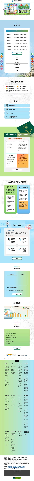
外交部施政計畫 (26, 400)
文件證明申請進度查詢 (26, 388)
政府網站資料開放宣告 (17, 470)
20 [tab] (28, 358)
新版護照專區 (7, 385)
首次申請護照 (9, 144)
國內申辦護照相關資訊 (7, 367)
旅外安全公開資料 (26, 413)
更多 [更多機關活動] (17, 294)
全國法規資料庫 (7, 444)
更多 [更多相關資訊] (17, 216)
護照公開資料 (26, 403)
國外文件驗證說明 (20, 370)
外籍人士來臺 (13, 367)
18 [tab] (25, 358)
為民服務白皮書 (20, 409)
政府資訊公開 (26, 396)
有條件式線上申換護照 (26, 370)
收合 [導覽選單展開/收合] (17, 361)
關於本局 (19, 431)
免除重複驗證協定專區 (20, 381)
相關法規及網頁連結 (13, 448)
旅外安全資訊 (17, 64)
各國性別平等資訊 (13, 451)
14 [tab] (20, 358)
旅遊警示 (6, 406)
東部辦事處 (10, 467)
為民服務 (19, 395)
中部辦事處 (14, 466)
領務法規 (7, 431)
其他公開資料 (26, 420)
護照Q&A (8, 165)
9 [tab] (13, 358)
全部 (17, 30)
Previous (4, 9)
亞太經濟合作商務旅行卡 (13, 373)
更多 (17, 95)
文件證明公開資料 (26, 409)
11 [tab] (16, 358)
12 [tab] (17, 358)
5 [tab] (8, 358)
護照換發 (8, 145)
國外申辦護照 (24, 134)
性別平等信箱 (13, 445)
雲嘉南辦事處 (19, 466)
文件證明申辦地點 (20, 373)
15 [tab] (21, 358)
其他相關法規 (7, 441)
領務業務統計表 (26, 427)
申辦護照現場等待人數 (11, 157)
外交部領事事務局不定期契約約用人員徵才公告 (17, 40)
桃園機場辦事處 (15, 467)
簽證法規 (6, 435)
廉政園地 (19, 411)
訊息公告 (13, 395)
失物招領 (17, 67)
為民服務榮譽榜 (20, 406)
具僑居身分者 (20, 150)
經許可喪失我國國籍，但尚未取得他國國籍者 (22, 148)
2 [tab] (4, 358)
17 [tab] (24, 358)
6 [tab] (9, 358)
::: (0, 0)
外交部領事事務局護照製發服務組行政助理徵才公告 (17, 37)
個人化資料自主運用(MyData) (26, 416)
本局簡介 (19, 433)
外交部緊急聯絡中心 (7, 409)
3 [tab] (5, 358)
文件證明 (17, 62)
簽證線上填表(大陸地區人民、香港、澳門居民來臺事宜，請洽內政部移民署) (26, 381)
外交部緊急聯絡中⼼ (21, 467)
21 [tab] (29, 358)
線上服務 (26, 364)
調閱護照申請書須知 (7, 376)
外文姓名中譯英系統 (10, 159)
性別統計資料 (13, 442)
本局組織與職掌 (20, 436)
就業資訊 (13, 405)
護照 (17, 57)
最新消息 (13, 397)
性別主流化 (13, 431)
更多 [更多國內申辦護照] (17, 169)
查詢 (32, 1)
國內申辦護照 (12, 134)
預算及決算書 (26, 424)
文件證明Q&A (19, 386)
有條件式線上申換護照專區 (26, 433)
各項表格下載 (7, 380)
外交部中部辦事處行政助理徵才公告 (16, 43)
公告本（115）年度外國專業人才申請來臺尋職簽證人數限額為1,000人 (17, 49)
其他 (17, 70)
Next (30, 9)
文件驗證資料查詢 (26, 391)
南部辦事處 (23, 466)
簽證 (17, 59)
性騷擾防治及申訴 (13, 438)
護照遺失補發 (9, 147)
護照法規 (6, 433)
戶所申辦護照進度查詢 (26, 367)
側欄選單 (1, 1)
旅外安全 (7, 395)
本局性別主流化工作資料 (13, 434)
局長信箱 (19, 397)
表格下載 (8, 163)
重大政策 (13, 403)
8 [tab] (12, 358)
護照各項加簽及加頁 (10, 161)
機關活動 (12, 274)
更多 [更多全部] (17, 53)
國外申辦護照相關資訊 (7, 370)
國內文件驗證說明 (20, 367)
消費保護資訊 (20, 400)
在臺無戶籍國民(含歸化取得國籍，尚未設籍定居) (22, 145)
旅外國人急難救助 (7, 398)
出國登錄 (6, 404)
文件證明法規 (7, 438)
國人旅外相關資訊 (13, 370)
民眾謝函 (19, 403)
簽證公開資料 (26, 406)
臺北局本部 (10, 466)
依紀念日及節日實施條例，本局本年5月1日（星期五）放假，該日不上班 (17, 46)
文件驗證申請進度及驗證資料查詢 (20, 377)
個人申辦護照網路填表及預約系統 (26, 373)
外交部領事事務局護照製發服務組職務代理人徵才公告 (17, 34)
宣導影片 (22, 274)
